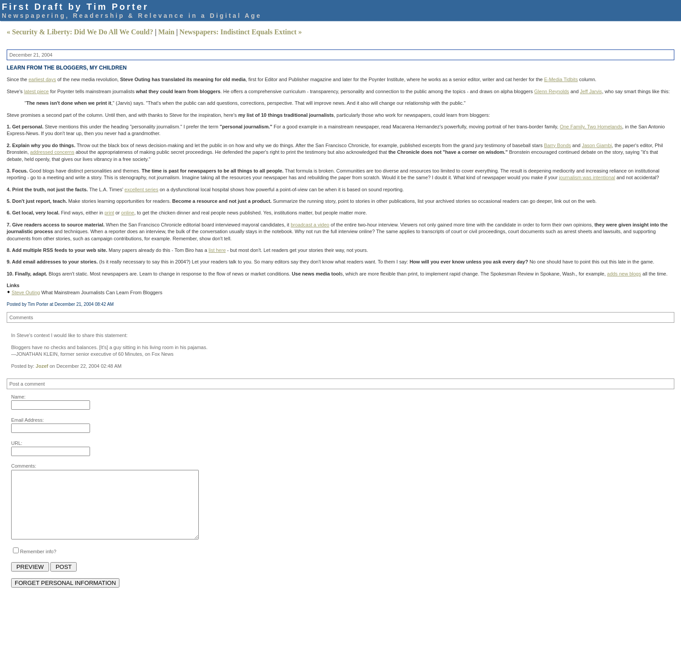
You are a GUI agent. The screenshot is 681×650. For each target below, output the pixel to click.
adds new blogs (624, 273)
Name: (18, 396)
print (109, 212)
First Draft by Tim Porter (75, 7)
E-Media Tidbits (561, 79)
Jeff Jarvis (591, 91)
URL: (16, 443)
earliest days (42, 79)
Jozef (42, 366)
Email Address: (27, 420)
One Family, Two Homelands (591, 126)
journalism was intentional (587, 177)
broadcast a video (310, 224)
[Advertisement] (173, 621)
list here (217, 250)
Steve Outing (26, 292)
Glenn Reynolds (551, 91)
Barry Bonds (557, 145)
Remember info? (38, 565)
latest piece (36, 91)
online (127, 212)
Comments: (23, 466)
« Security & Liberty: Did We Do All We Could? (80, 32)
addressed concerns (52, 152)
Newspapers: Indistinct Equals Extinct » (241, 32)
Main (166, 32)
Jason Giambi (597, 145)
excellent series (141, 189)
